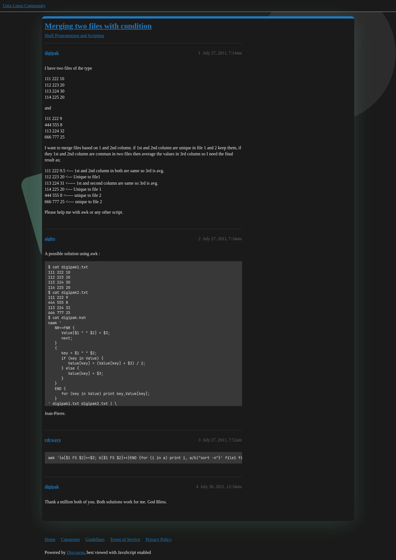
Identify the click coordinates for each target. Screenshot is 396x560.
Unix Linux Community (24, 5)
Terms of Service (125, 539)
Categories (70, 539)
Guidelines (94, 539)
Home (50, 539)
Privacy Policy (159, 539)
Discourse (75, 552)
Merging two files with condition (98, 26)
